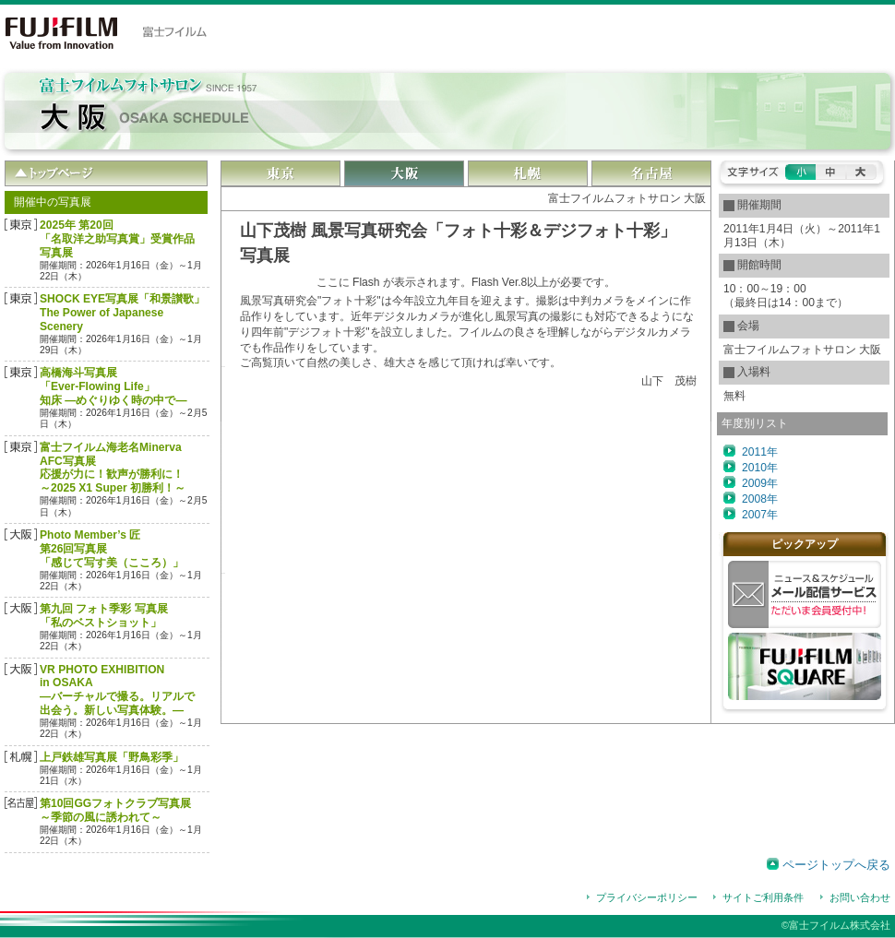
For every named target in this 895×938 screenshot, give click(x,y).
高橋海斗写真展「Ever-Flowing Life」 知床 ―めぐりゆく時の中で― (113, 386)
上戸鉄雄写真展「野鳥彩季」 (112, 757)
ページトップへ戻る (836, 865)
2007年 (760, 514)
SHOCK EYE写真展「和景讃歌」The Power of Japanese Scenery (122, 312)
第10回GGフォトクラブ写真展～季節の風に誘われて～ (115, 810)
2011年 (760, 451)
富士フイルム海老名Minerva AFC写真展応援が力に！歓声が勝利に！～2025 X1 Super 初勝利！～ (112, 468)
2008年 (760, 499)
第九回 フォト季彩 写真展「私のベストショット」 (104, 615)
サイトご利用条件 (763, 897)
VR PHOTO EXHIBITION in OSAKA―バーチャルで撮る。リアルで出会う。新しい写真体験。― (117, 690)
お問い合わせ (859, 897)
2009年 (760, 483)
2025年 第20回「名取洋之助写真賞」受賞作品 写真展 (117, 239)
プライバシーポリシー (647, 897)
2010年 (760, 467)
